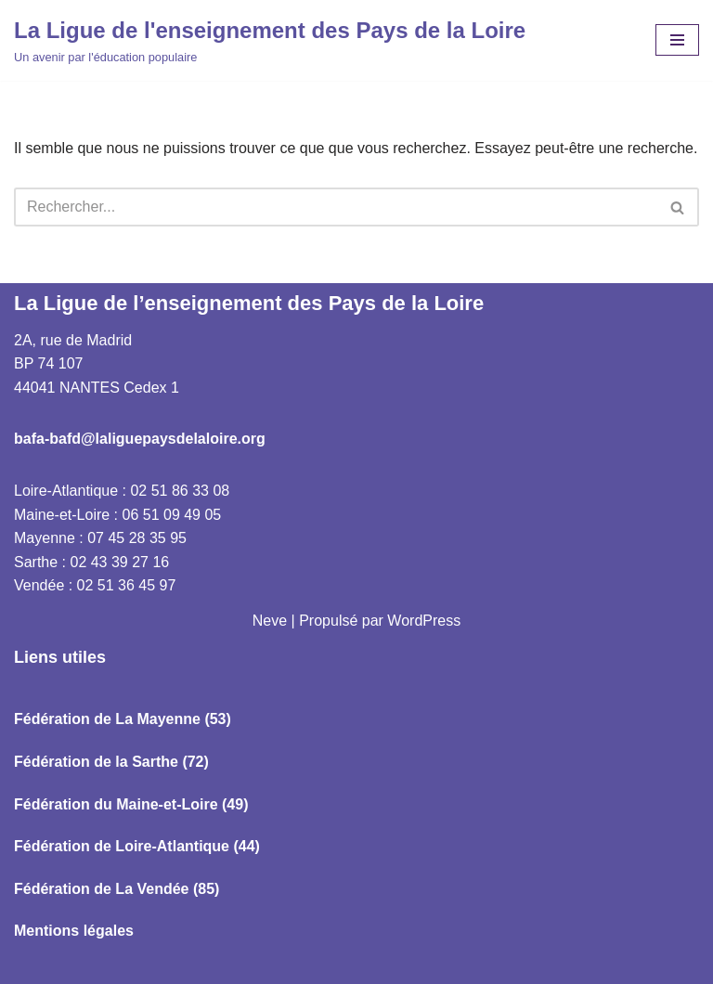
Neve (270, 620)
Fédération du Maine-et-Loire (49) (131, 804)
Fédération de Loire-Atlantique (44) (137, 846)
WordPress (423, 620)
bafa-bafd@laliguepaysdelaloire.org (140, 439)
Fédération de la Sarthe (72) (111, 762)
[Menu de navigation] (677, 40)
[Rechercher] (335, 207)
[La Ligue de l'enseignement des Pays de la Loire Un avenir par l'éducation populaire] (269, 40)
